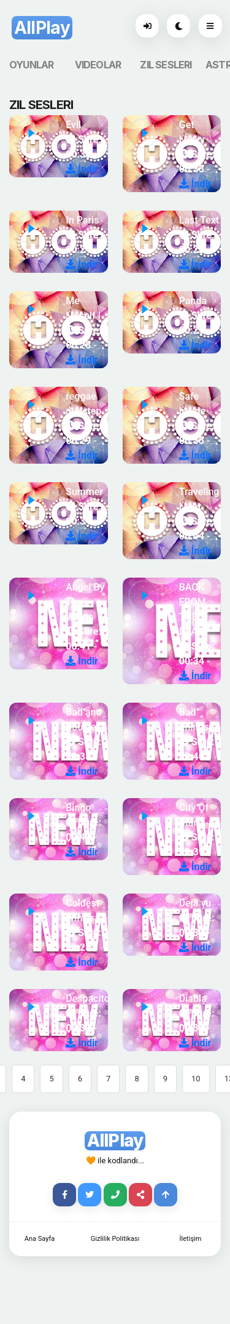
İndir (82, 169)
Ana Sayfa (40, 1239)
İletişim (191, 1239)
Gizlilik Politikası (115, 1239)
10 (196, 1078)
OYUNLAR (31, 65)
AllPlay (42, 27)
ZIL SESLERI (165, 65)
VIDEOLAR (98, 65)
